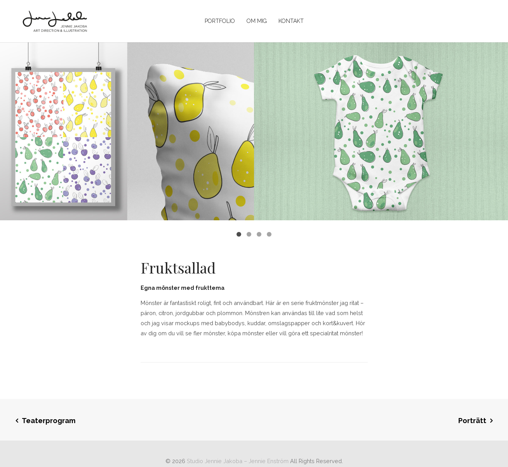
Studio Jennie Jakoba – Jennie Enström (238, 461)
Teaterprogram (48, 420)
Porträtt (472, 420)
